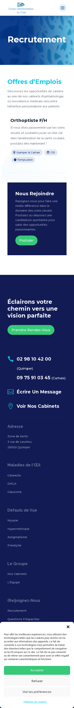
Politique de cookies (35, 702)
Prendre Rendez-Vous (31, 330)
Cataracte (14, 475)
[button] (68, 627)
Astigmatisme (17, 537)
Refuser (37, 681)
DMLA (11, 483)
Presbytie (14, 545)
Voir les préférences (37, 692)
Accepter (37, 670)
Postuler (26, 240)
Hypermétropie (18, 529)
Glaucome (14, 492)
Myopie (12, 520)
